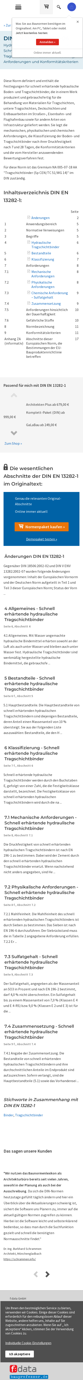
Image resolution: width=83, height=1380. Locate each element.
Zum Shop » (13, 443)
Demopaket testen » (41, 539)
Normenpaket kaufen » (41, 526)
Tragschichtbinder (29, 1115)
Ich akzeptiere (19, 1354)
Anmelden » (47, 37)
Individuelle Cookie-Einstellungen (28, 1343)
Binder (9, 1115)
